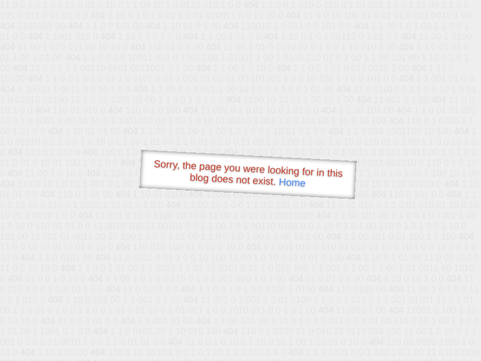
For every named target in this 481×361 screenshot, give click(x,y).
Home (292, 182)
